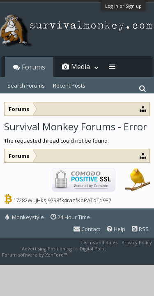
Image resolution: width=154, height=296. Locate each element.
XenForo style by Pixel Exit (97, 255)
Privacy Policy (137, 242)
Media (80, 66)
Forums (33, 67)
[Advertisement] (77, 145)
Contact (87, 229)
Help (116, 229)
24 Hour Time (70, 217)
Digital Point (93, 248)
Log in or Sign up (123, 6)
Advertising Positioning (47, 248)
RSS (140, 229)
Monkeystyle (24, 217)
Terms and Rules (98, 242)
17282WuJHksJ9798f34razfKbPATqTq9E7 (62, 200)
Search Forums (26, 85)
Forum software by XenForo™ (35, 255)
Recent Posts (69, 85)
